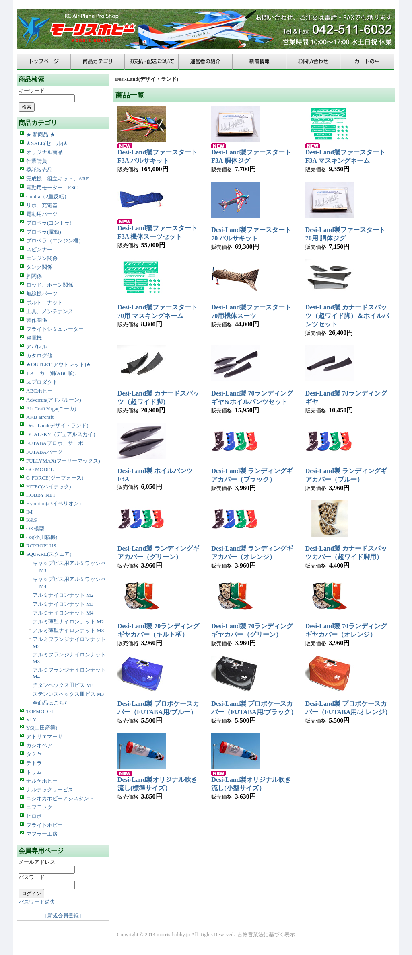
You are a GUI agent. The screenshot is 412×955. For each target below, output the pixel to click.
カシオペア (39, 745)
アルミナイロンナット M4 (63, 613)
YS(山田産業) (41, 728)
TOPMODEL (40, 711)
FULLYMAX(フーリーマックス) (63, 461)
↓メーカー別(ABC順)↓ (51, 373)
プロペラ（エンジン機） (55, 241)
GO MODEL (40, 469)
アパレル (36, 347)
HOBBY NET (41, 495)
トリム (34, 772)
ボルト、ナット (44, 302)
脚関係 (34, 276)
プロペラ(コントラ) (49, 223)
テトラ (34, 763)
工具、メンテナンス (49, 311)
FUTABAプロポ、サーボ (54, 443)
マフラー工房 (42, 834)
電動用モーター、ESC (52, 187)
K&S (31, 520)
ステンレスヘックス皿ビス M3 (68, 694)
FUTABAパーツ (44, 452)
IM (29, 512)
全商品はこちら (51, 703)
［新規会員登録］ (63, 915)
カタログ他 (39, 355)
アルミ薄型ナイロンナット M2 (68, 622)
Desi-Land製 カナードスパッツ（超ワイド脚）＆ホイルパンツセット (347, 316)
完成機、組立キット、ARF (57, 179)
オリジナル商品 (44, 152)
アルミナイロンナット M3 (63, 604)
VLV (31, 719)
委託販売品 (39, 170)
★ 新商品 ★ (40, 134)
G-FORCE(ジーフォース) (54, 478)
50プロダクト (42, 382)
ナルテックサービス (49, 790)
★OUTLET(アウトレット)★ (58, 364)
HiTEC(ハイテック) (48, 487)
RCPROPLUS (41, 546)
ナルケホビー (42, 781)
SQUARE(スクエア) (49, 554)
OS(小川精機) (41, 537)
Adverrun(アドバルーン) (53, 400)
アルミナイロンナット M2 (63, 595)
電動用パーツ (42, 214)
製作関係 (36, 320)
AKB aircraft (40, 417)
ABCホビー (39, 391)
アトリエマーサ (44, 737)
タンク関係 (39, 267)
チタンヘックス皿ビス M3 (63, 685)
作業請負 (36, 161)
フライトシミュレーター (55, 329)
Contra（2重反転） (47, 196)
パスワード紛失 (37, 902)
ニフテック (39, 807)
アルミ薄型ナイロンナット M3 (68, 630)
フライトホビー (44, 825)
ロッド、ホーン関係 (49, 285)
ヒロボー (36, 816)
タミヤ (34, 754)
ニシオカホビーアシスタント (60, 798)
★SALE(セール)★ (47, 143)
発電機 (34, 338)
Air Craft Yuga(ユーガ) (51, 409)
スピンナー (39, 249)
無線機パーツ (42, 294)
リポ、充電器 (42, 205)
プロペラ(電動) (43, 232)
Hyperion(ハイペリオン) (53, 503)
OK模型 (35, 528)
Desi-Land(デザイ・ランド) (57, 425)
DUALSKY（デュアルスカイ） (62, 434)
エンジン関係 (42, 258)
